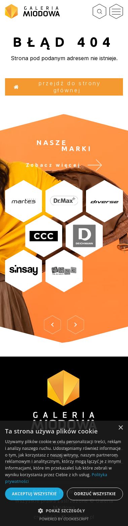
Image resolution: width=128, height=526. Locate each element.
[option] (64, 243)
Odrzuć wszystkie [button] (95, 494)
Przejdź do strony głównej (57, 87)
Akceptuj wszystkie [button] (34, 494)
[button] (64, 510)
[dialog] (64, 473)
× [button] (120, 427)
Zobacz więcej (64, 165)
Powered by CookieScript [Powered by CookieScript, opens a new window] (64, 518)
